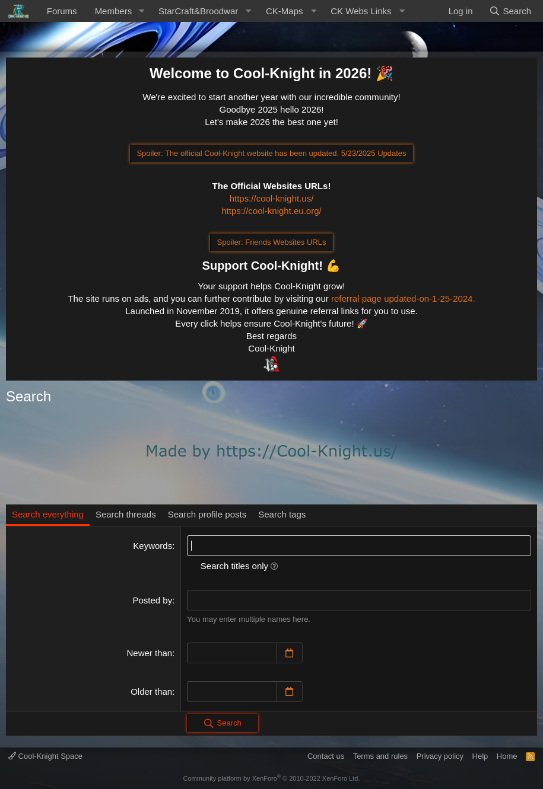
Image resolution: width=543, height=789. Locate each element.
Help (480, 756)
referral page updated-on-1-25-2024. (403, 298)
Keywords (152, 546)
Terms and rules (380, 756)
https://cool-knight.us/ (272, 198)
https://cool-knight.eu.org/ (271, 211)
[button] (141, 11)
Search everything (48, 514)
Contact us (325, 756)
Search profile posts (207, 514)
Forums (62, 11)
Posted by (152, 600)
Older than (151, 691)
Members (113, 11)
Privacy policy (440, 756)
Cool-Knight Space (45, 756)
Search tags (282, 514)
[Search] (510, 11)
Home (507, 756)
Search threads (126, 514)
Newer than (149, 653)
